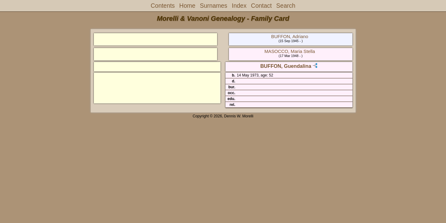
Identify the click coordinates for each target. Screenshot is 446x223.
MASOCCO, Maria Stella (290, 51)
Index (239, 5)
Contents (163, 5)
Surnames (213, 5)
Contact (261, 5)
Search (285, 5)
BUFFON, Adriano (289, 36)
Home (187, 5)
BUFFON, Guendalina (285, 66)
